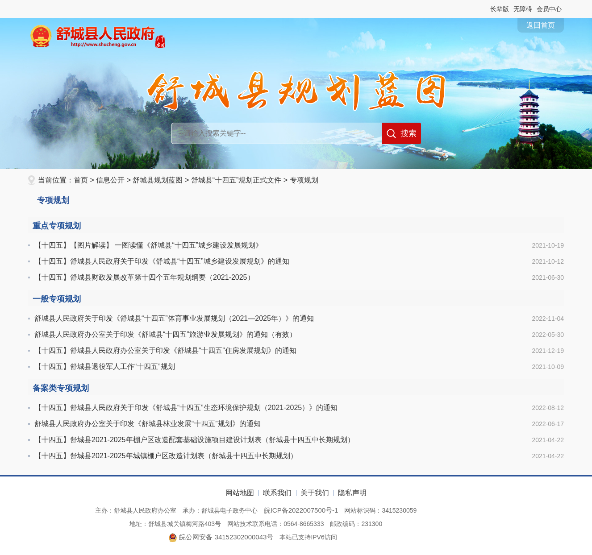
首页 (81, 180)
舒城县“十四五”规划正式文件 (236, 180)
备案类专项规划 (61, 388)
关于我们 (314, 493)
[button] (499, 9)
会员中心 (549, 8)
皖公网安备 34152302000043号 (220, 537)
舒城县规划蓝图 (158, 180)
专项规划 (304, 180)
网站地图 (239, 493)
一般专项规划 (57, 298)
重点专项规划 (57, 225)
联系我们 (277, 493)
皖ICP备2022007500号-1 (301, 510)
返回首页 (540, 25)
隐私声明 (352, 493)
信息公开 (110, 180)
